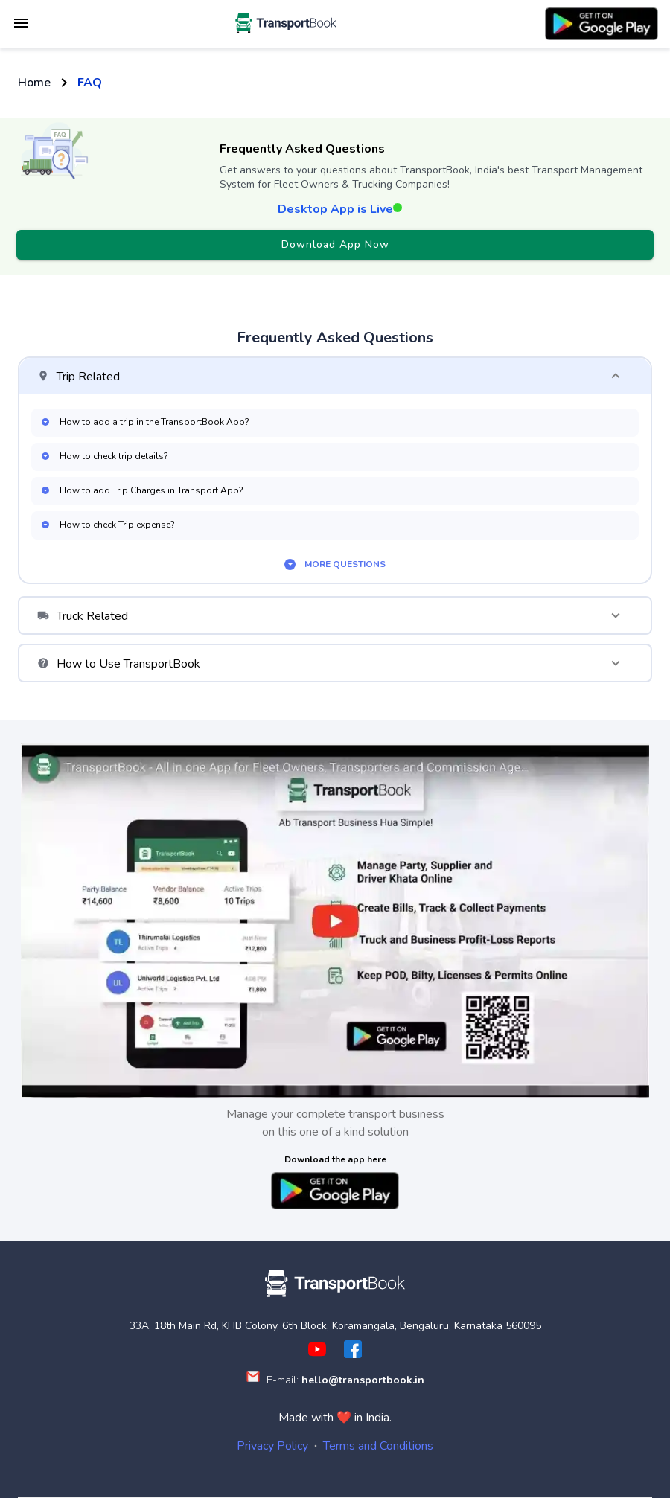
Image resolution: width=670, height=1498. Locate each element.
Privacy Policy (272, 1446)
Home (34, 82)
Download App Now (335, 245)
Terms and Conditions (378, 1446)
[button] (335, 376)
